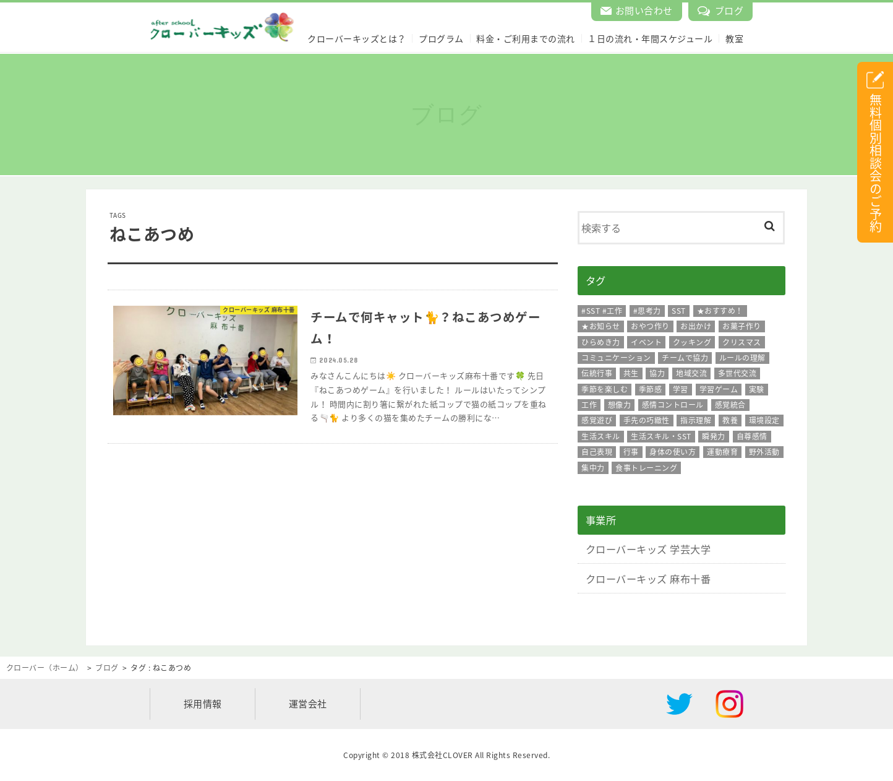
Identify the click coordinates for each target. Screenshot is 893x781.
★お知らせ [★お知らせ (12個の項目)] (600, 326)
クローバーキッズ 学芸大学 (648, 549)
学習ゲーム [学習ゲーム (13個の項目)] (718, 389)
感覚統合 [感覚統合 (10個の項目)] (730, 404)
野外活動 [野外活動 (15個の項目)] (764, 451)
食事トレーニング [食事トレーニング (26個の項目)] (646, 467)
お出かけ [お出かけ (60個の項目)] (695, 326)
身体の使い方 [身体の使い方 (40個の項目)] (672, 451)
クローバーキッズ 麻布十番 (648, 578)
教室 (734, 38)
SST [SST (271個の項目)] (679, 310)
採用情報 (203, 703)
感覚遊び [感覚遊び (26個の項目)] (596, 420)
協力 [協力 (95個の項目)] (657, 373)
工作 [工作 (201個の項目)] (589, 404)
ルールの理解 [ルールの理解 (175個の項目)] (742, 357)
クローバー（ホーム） (44, 667)
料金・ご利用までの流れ (525, 38)
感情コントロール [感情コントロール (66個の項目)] (673, 404)
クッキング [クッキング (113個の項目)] (692, 342)
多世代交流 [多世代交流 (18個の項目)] (737, 373)
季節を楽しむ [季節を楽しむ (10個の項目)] (604, 389)
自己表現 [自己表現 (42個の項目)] (596, 451)
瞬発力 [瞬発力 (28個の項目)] (713, 436)
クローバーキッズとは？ (356, 38)
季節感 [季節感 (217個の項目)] (650, 389)
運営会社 (308, 703)
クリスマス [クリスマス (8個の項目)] (741, 342)
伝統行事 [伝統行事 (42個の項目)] (596, 373)
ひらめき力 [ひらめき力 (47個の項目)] (600, 342)
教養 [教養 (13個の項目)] (730, 420)
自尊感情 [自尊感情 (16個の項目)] (752, 436)
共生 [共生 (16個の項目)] (631, 373)
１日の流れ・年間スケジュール (650, 38)
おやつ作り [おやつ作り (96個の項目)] (650, 326)
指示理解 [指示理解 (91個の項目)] (695, 420)
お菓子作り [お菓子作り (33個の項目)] (741, 326)
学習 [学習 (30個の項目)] (680, 389)
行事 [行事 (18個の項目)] (631, 451)
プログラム (441, 38)
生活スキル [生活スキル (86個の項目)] (600, 436)
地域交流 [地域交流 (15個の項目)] (691, 373)
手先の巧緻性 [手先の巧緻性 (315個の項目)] (646, 420)
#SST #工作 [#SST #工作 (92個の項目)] (601, 310)
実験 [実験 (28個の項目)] (756, 389)
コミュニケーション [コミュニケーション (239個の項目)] (616, 357)
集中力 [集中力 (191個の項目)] (593, 467)
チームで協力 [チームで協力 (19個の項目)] (685, 357)
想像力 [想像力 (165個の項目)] (619, 404)
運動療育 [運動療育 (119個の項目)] (722, 451)
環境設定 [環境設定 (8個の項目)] (764, 420)
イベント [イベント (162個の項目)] (646, 342)
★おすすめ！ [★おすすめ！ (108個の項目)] (720, 310)
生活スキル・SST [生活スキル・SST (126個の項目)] (661, 436)
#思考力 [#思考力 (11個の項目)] (647, 310)
